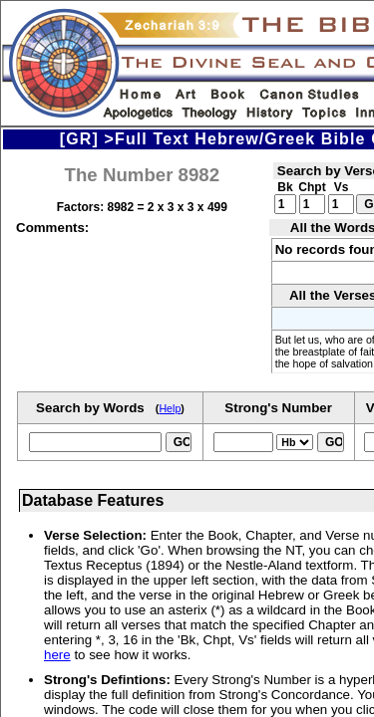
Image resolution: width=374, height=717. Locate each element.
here (57, 654)
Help (170, 408)
